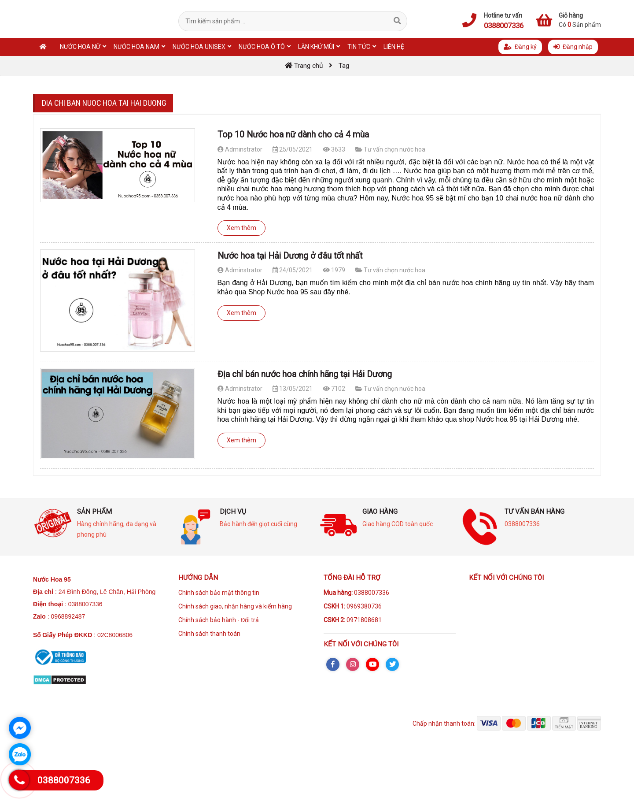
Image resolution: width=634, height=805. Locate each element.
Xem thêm (241, 227)
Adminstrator (243, 149)
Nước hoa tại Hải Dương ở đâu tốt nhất (289, 256)
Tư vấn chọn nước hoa (394, 149)
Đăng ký (520, 46)
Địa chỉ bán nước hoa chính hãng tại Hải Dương (304, 374)
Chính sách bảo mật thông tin (218, 592)
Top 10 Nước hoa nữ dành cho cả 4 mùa (293, 135)
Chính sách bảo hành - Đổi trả (218, 619)
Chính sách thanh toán (209, 633)
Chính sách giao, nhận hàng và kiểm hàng (235, 606)
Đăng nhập (573, 46)
